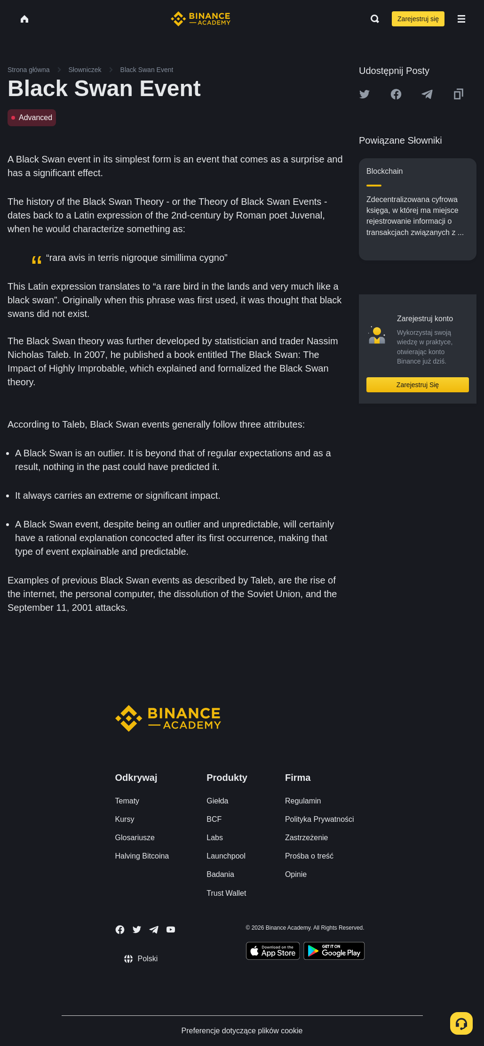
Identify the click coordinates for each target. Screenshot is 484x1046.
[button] (461, 18)
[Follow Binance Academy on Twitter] (137, 929)
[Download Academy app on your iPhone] (273, 952)
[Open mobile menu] (461, 18)
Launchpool (226, 856)
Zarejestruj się (418, 19)
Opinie (296, 874)
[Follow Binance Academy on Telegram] (154, 929)
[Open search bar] (372, 18)
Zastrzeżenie (306, 838)
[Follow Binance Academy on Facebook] (120, 929)
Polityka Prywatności (319, 819)
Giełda (217, 801)
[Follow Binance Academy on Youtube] (170, 929)
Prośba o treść (309, 856)
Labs (214, 838)
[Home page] (200, 18)
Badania (220, 874)
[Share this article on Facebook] (396, 94)
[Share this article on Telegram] (427, 94)
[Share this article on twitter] (364, 94)
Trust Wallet (226, 893)
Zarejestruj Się (418, 385)
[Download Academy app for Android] (334, 952)
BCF (214, 819)
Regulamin (303, 801)
